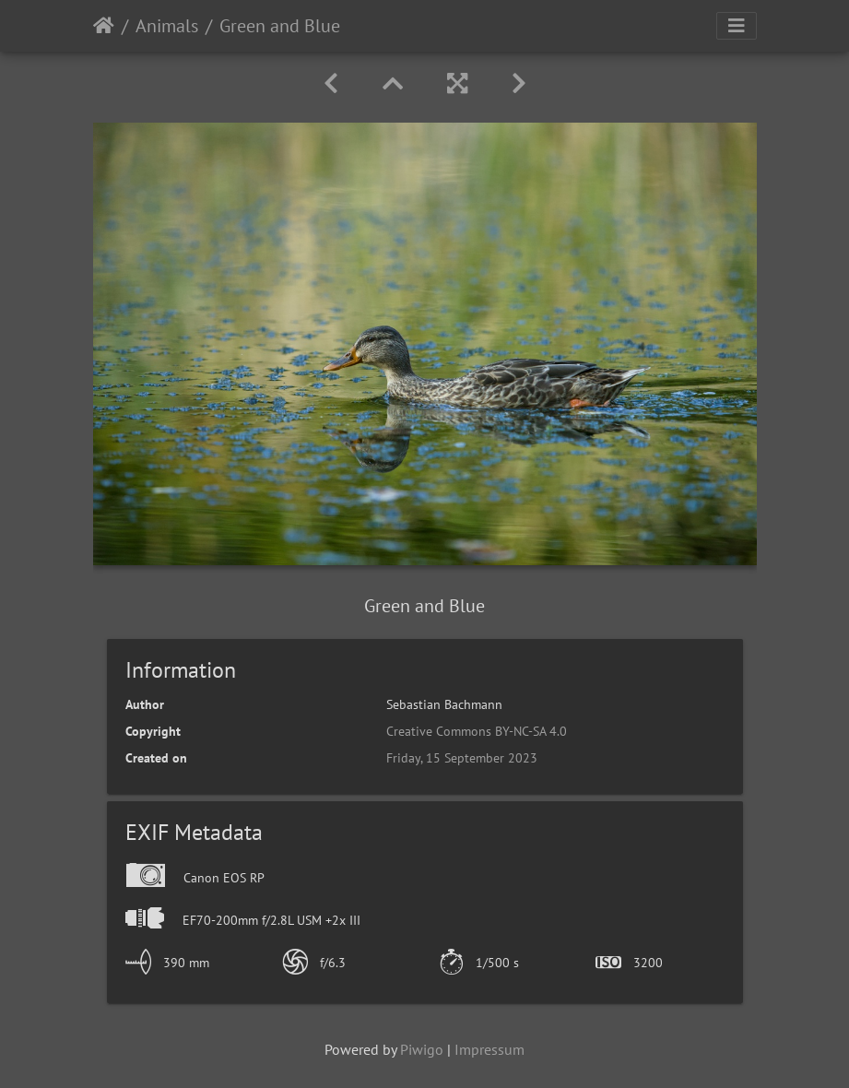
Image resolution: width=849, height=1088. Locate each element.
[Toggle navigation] (736, 26)
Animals (167, 26)
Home (103, 26)
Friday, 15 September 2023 (461, 758)
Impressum (489, 1049)
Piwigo (421, 1049)
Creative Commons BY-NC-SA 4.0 (476, 731)
